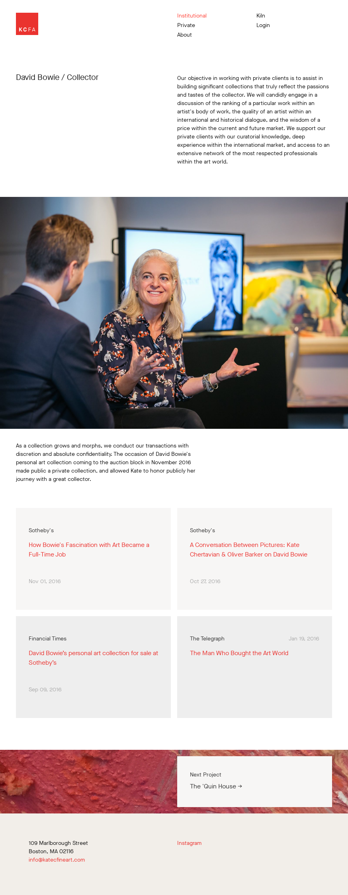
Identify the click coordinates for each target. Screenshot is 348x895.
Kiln (260, 16)
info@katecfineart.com (57, 860)
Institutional (192, 16)
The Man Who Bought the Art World (239, 653)
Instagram (189, 843)
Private (186, 25)
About (184, 35)
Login (263, 25)
